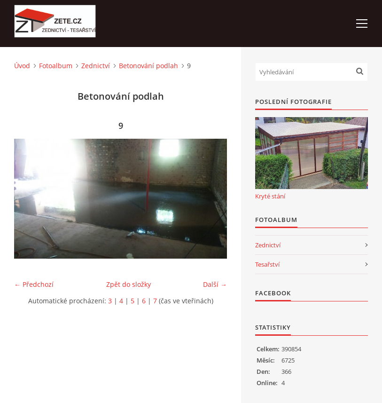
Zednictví (95, 65)
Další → (215, 284)
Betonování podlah (148, 65)
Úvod (22, 65)
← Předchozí (34, 284)
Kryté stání (270, 196)
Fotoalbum (55, 65)
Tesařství (267, 264)
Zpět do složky (128, 284)
